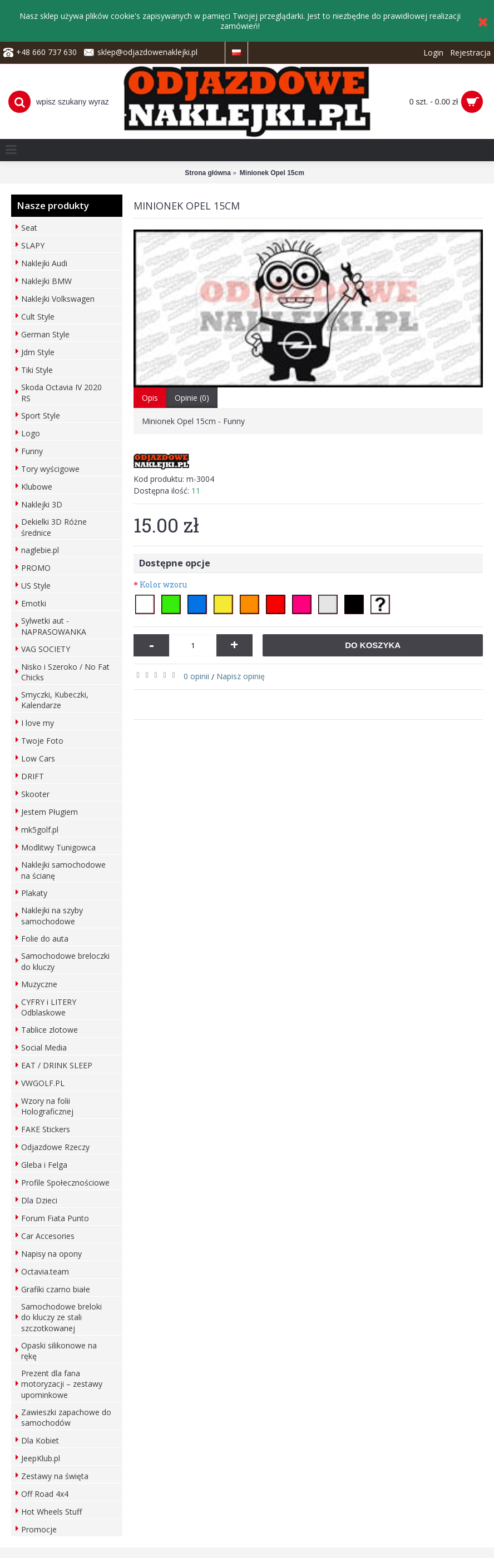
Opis (150, 397)
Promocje (39, 1529)
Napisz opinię (240, 676)
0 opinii (196, 676)
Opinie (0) (192, 397)
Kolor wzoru (163, 584)
